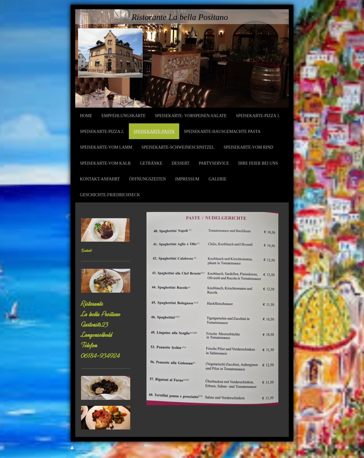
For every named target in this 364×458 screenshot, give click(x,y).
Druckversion (80, 448)
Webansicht (288, 450)
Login (290, 447)
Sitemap (95, 448)
